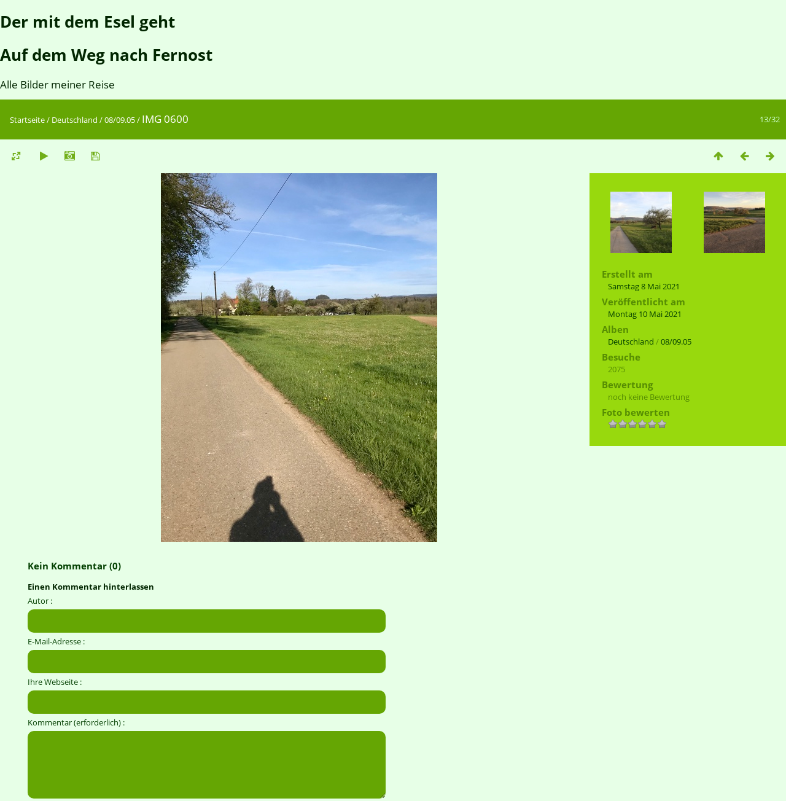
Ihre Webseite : (55, 681)
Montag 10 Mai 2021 (645, 313)
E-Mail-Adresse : (56, 641)
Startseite (27, 119)
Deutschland (75, 119)
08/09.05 (119, 119)
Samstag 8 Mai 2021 (644, 286)
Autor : (40, 600)
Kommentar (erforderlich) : (76, 722)
